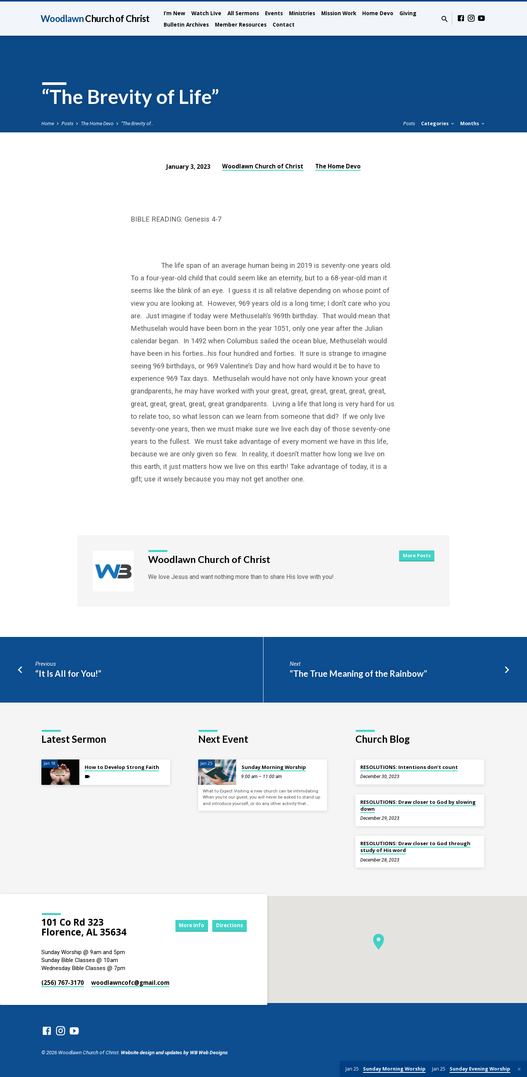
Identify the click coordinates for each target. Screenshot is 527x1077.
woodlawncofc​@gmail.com (130, 982)
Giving (408, 13)
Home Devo (377, 13)
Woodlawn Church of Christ (262, 166)
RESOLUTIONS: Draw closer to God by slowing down (418, 805)
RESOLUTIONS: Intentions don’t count (409, 767)
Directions (228, 925)
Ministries (302, 13)
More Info (185, 925)
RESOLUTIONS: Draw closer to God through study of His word (415, 847)
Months (473, 123)
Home (47, 123)
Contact (284, 24)
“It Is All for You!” (68, 673)
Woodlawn (95, 18)
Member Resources (241, 24)
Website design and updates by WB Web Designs (174, 1052)
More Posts (416, 555)
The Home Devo (97, 123)
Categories (438, 123)
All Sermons (243, 13)
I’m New (174, 13)
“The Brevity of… (137, 123)
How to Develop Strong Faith (122, 767)
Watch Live (206, 13)
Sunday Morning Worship (273, 767)
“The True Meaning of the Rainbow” (358, 673)
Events (274, 13)
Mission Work (338, 13)
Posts (67, 123)
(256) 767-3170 (62, 982)
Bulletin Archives (186, 24)
